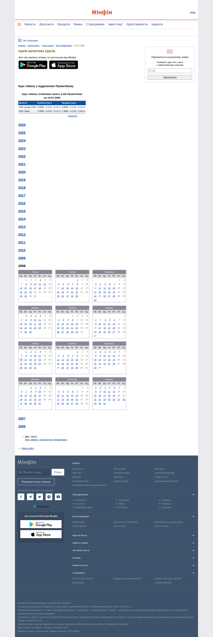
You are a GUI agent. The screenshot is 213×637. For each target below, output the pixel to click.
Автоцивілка (78, 583)
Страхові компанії (163, 583)
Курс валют (78, 469)
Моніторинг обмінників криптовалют (90, 485)
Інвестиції (115, 24)
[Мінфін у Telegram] (30, 496)
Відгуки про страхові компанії (128, 578)
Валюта (30, 24)
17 (35, 288)
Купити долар (79, 526)
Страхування (95, 24)
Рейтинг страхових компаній (168, 578)
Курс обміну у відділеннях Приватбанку (46, 439)
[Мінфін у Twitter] (39, 496)
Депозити (46, 24)
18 (40, 288)
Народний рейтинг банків (167, 481)
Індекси (157, 24)
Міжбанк (77, 477)
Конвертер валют (81, 481)
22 (25, 292)
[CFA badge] (25, 595)
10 (35, 284)
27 (67, 296)
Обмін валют (79, 522)
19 (62, 292)
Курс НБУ (77, 473)
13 (67, 288)
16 (30, 288)
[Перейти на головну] (106, 12)
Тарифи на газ (161, 477)
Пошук (58, 472)
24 (95, 296)
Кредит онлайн (121, 481)
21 (21, 292)
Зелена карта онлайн (83, 578)
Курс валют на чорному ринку (169, 522)
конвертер (72, 116)
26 (62, 296)
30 (30, 332)
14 (21, 288)
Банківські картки (122, 473)
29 (25, 296)
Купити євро (119, 526)
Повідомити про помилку (36, 481)
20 (109, 292)
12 (44, 284)
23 (30, 292)
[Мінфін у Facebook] (21, 496)
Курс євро (159, 469)
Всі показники (30, 40)
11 (40, 284)
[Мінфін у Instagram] (49, 496)
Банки (78, 24)
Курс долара (120, 469)
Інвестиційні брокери (165, 473)
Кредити (63, 24)
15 (25, 288)
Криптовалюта (137, 24)
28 (21, 296)
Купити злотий (161, 526)
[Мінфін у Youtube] (58, 496)
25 (58, 296)
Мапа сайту (28, 448)
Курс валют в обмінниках (126, 522)
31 (95, 300)
